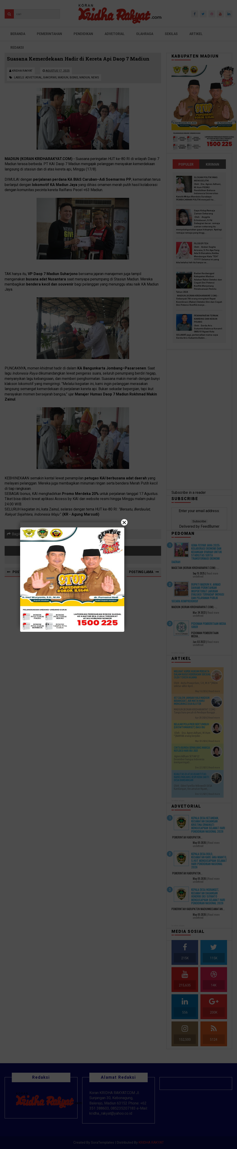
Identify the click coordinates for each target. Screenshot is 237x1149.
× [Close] (124, 522)
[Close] (118, 574)
